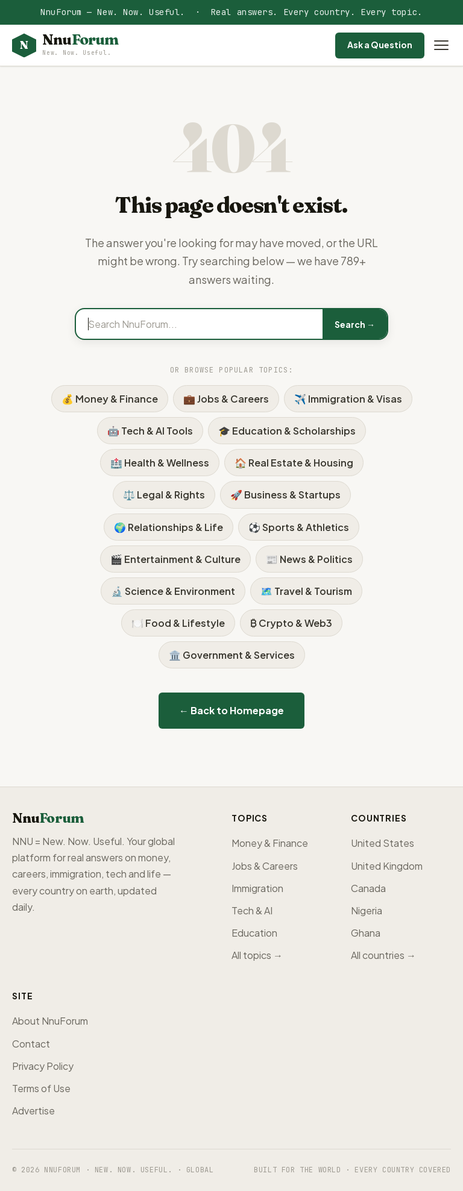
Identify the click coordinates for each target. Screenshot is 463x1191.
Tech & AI (252, 910)
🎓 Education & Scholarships (287, 430)
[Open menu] (441, 45)
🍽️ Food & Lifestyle (178, 623)
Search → (355, 324)
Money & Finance (270, 843)
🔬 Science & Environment (173, 591)
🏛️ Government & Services (232, 655)
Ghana (365, 932)
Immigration (257, 888)
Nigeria (366, 910)
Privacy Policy (43, 1066)
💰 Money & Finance (109, 398)
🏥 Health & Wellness (159, 462)
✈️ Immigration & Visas (348, 398)
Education (254, 932)
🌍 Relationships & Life (168, 527)
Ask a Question (379, 44)
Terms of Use (41, 1088)
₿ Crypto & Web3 (291, 623)
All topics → (257, 955)
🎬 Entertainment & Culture (175, 559)
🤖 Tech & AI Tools (150, 430)
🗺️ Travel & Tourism (306, 591)
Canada (368, 888)
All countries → (383, 955)
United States (382, 843)
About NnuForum (50, 1020)
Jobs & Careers (265, 865)
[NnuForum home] (65, 45)
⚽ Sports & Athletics (298, 527)
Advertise (33, 1110)
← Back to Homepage (231, 710)
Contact (31, 1043)
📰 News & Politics (309, 559)
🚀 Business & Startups (285, 494)
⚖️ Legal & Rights (164, 494)
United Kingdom (387, 865)
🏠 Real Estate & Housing (294, 462)
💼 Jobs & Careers (226, 398)
